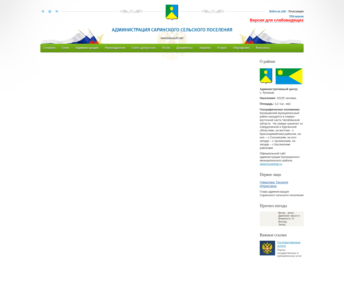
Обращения (241, 47)
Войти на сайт (277, 11)
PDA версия (296, 16)
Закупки (204, 47)
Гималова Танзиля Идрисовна (274, 184)
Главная (49, 47)
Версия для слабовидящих (277, 20)
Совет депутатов (144, 47)
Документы (185, 47)
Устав (166, 47)
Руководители (115, 47)
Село (65, 47)
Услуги (221, 47)
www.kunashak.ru (271, 164)
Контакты (262, 47)
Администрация (87, 47)
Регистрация (296, 11)
